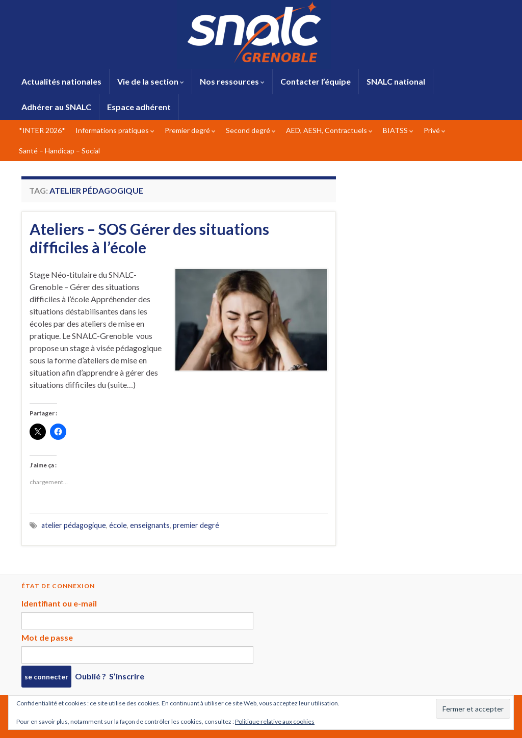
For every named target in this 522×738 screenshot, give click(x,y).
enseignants (150, 525)
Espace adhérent (139, 107)
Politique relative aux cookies (275, 721)
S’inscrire (126, 676)
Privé (435, 130)
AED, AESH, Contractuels (329, 130)
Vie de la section (150, 81)
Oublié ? (90, 676)
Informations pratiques (114, 130)
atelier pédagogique (73, 525)
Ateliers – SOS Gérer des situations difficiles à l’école (149, 238)
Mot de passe (47, 637)
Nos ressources (232, 81)
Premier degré (190, 130)
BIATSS (398, 130)
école (118, 525)
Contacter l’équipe (315, 81)
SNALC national (396, 81)
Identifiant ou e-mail (59, 603)
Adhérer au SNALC (56, 107)
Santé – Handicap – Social (59, 150)
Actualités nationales (61, 81)
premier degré (196, 525)
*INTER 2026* (42, 130)
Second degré (251, 130)
